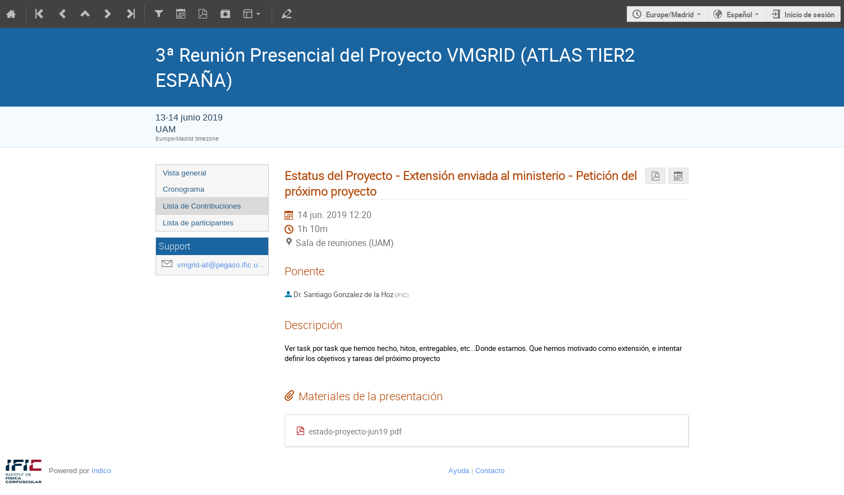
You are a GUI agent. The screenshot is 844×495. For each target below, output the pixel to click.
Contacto (489, 470)
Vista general (185, 173)
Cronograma (183, 189)
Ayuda (458, 470)
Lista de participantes (198, 223)
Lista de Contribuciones (202, 206)
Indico (101, 470)
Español (739, 15)
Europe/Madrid (670, 15)
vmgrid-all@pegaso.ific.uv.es (224, 265)
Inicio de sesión (809, 15)
